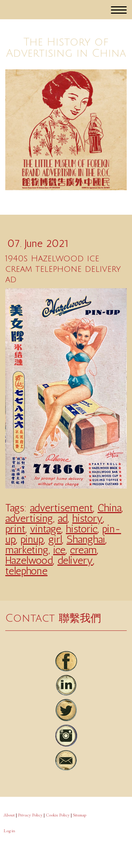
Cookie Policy (58, 815)
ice (59, 550)
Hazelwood (29, 560)
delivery (75, 560)
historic (82, 529)
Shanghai (86, 539)
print (15, 529)
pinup (32, 539)
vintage (45, 529)
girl (55, 539)
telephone (26, 571)
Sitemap (79, 815)
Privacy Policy (30, 815)
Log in (9, 831)
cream (83, 550)
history (87, 518)
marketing (27, 550)
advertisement (61, 508)
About (9, 815)
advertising (29, 518)
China (109, 508)
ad (63, 518)
